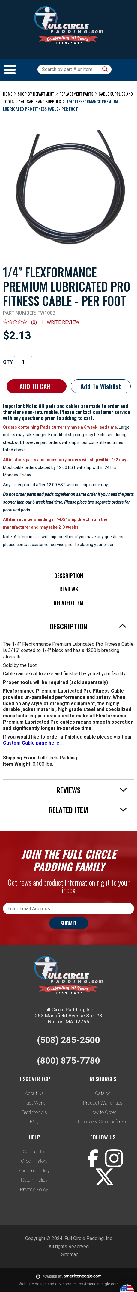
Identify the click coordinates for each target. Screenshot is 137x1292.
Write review (63, 322)
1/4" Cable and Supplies (40, 101)
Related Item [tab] (88, 809)
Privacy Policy (34, 1189)
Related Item (68, 603)
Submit (68, 923)
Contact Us (34, 1151)
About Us (34, 1093)
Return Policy (34, 1180)
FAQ (34, 1122)
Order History (34, 1161)
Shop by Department (36, 93)
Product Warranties (102, 1103)
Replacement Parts (76, 93)
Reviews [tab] (91, 790)
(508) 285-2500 (68, 1040)
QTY (8, 362)
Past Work (34, 1103)
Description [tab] (88, 626)
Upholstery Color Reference (103, 1122)
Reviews (68, 589)
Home (7, 93)
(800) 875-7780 (68, 1060)
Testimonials (34, 1112)
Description (68, 575)
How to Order (102, 1112)
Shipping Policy (34, 1170)
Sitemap (70, 1254)
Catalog (103, 1093)
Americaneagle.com (101, 1284)
